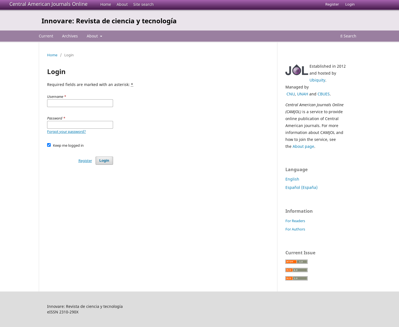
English (292, 179)
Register (332, 4)
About (122, 4)
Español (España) (301, 187)
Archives (70, 36)
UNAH (302, 94)
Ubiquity (317, 80)
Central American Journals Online (48, 4)
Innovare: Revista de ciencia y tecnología (109, 20)
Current (46, 36)
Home (105, 4)
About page (303, 146)
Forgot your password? (66, 131)
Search (348, 36)
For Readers (295, 220)
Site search (143, 4)
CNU (291, 94)
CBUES (324, 94)
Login (350, 4)
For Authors (295, 229)
